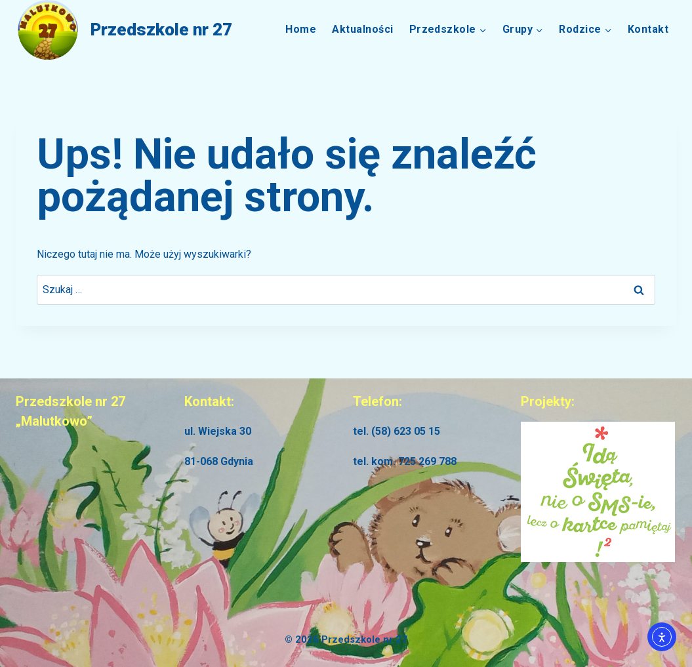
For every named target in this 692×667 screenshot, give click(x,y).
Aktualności (362, 29)
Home (300, 29)
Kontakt (648, 29)
